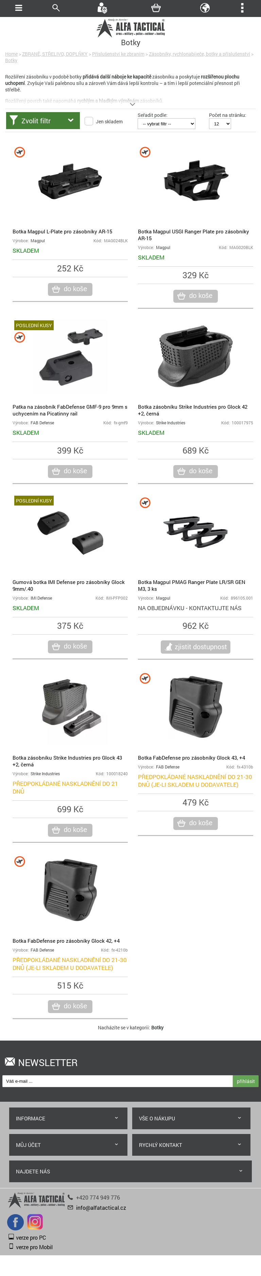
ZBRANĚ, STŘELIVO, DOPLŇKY (55, 54)
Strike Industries (170, 422)
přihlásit (246, 1081)
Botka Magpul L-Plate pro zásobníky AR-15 (62, 231)
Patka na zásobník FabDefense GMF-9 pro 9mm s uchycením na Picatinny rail (70, 410)
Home (11, 54)
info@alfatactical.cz (101, 1207)
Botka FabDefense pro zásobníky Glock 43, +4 (191, 757)
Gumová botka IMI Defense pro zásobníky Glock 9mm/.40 (69, 585)
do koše (74, 289)
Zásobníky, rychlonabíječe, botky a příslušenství (199, 54)
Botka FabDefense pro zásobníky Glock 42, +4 (66, 940)
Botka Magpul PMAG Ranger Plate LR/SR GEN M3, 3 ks (191, 585)
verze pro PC (31, 1237)
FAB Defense (42, 422)
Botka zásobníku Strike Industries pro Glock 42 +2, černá (192, 410)
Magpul (38, 240)
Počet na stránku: (227, 115)
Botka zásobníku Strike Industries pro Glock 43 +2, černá (67, 761)
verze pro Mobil (34, 1247)
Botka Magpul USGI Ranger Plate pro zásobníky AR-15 (193, 235)
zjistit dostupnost (201, 646)
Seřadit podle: (153, 115)
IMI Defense (41, 598)
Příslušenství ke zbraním (118, 54)
